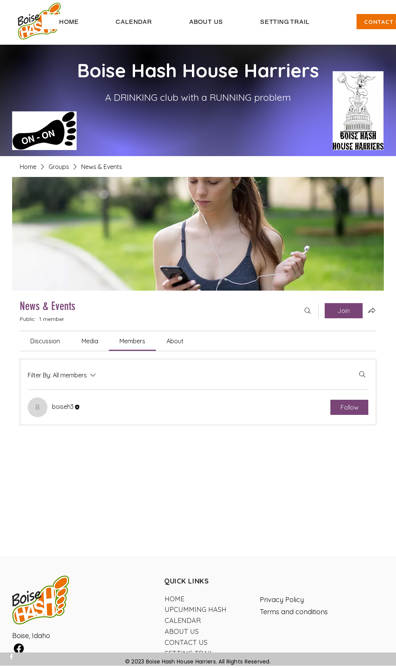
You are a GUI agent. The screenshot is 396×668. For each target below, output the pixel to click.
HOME (174, 598)
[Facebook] (11, 656)
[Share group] (371, 310)
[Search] (307, 310)
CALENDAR (183, 620)
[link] (45, 341)
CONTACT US (186, 642)
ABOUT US (182, 631)
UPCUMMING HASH (195, 609)
